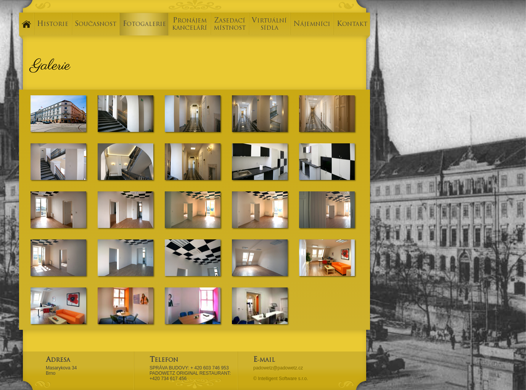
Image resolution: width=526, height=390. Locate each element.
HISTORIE (52, 24)
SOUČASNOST (95, 24)
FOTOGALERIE (144, 24)
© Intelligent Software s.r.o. (280, 378)
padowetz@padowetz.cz (278, 368)
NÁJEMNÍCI (311, 24)
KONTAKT (352, 24)
